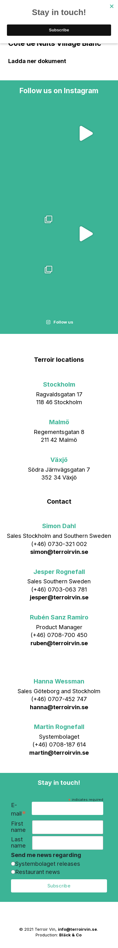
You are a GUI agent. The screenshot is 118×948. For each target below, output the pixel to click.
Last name (18, 842)
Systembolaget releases (47, 863)
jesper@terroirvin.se (59, 597)
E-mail (18, 809)
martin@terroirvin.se (59, 752)
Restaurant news (37, 871)
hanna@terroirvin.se (59, 707)
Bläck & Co (70, 934)
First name (18, 826)
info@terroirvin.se (77, 929)
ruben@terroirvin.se (59, 643)
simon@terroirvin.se (59, 551)
